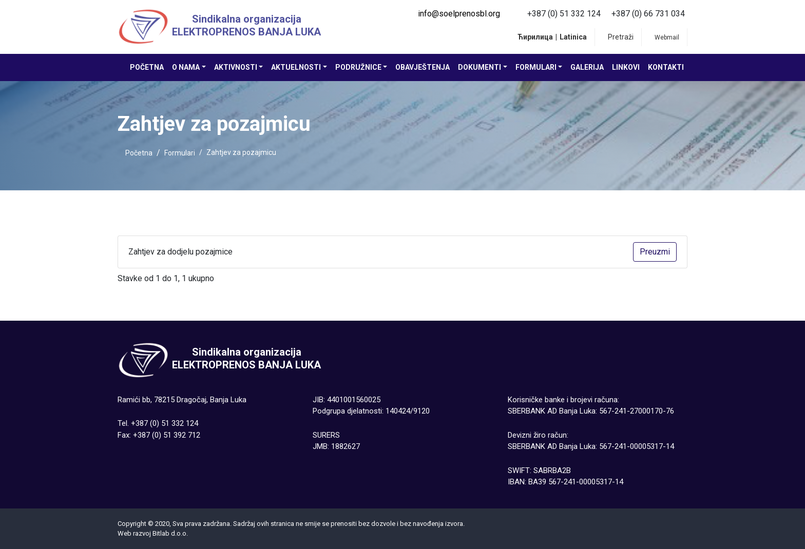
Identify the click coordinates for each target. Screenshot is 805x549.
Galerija (587, 67)
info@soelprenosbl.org (459, 13)
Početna (147, 67)
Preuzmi (655, 252)
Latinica (573, 37)
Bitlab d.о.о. (170, 533)
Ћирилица (535, 37)
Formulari (179, 153)
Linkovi (626, 67)
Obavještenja (422, 67)
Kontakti (666, 67)
